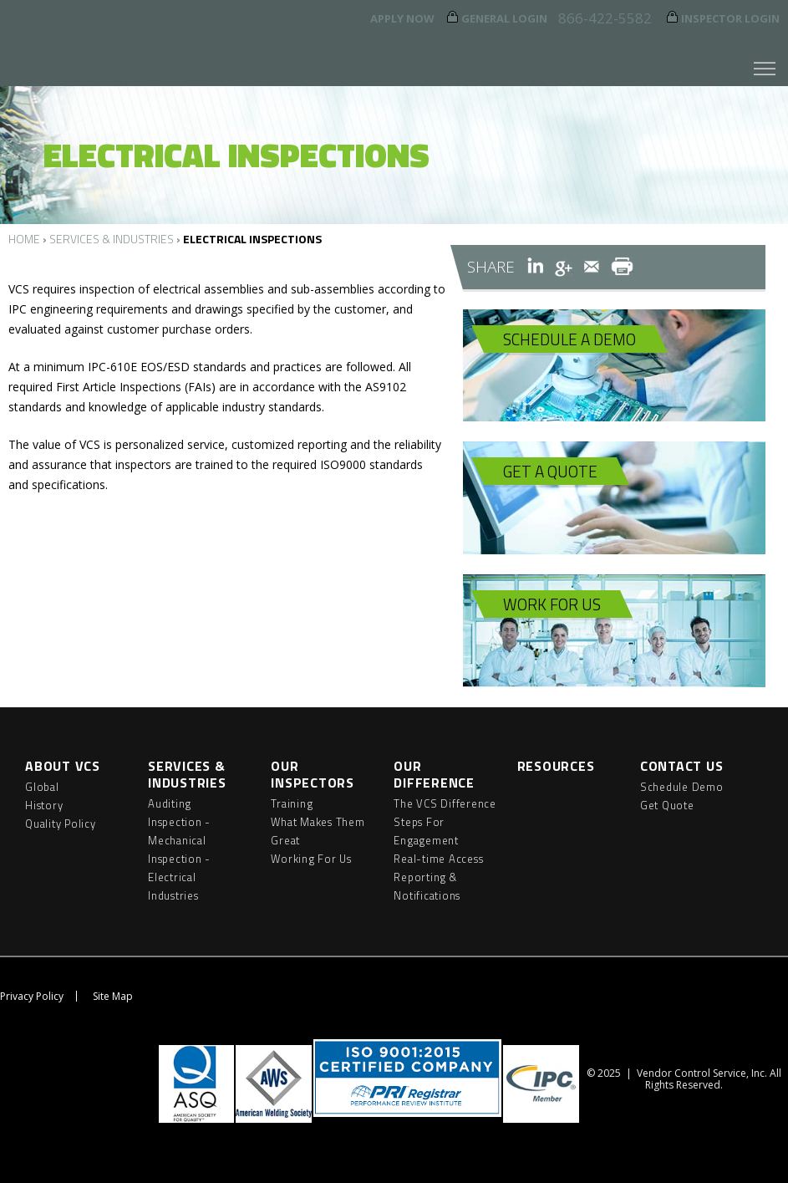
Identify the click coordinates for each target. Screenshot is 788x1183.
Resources (556, 766)
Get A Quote (550, 471)
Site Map (113, 996)
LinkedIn (535, 267)
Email (591, 267)
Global (42, 786)
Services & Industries (111, 238)
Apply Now (402, 18)
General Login (504, 18)
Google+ (563, 267)
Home (24, 238)
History (44, 805)
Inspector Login (730, 18)
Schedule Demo (682, 786)
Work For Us (552, 604)
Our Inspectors (312, 774)
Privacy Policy (32, 996)
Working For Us (311, 858)
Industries (173, 895)
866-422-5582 (605, 18)
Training (292, 803)
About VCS (62, 766)
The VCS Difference (445, 803)
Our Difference (434, 774)
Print (622, 267)
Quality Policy (60, 823)
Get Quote (667, 805)
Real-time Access (438, 858)
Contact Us (682, 766)
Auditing (169, 803)
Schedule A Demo (569, 339)
